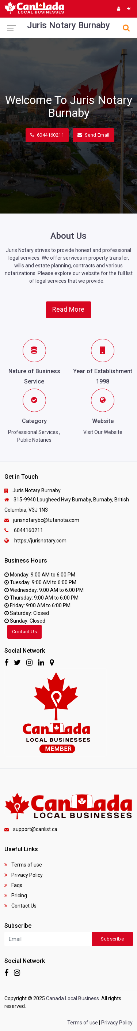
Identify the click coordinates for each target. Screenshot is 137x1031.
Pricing (15, 895)
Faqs (13, 885)
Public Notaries (34, 440)
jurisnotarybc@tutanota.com (41, 520)
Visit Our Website (102, 432)
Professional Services (33, 432)
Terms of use (23, 865)
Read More (68, 309)
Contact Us (24, 631)
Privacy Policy (23, 875)
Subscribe (112, 939)
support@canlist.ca (30, 829)
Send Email (93, 135)
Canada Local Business (72, 998)
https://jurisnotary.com (35, 541)
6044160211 (47, 135)
